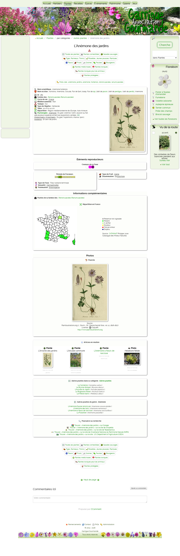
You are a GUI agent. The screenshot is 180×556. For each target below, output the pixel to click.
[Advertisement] (13, 82)
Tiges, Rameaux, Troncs (75, 58)
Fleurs (70, 63)
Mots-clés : (63, 82)
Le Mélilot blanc (83, 394)
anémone (72, 82)
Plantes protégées (91, 75)
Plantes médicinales (83, 67)
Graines (89, 63)
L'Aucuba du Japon (82, 389)
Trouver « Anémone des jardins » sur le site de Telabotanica (91, 430)
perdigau (118, 92)
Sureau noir (164, 160)
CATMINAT (113, 234)
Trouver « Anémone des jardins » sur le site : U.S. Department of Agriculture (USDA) (91, 434)
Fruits (79, 63)
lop (94, 92)
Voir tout (166, 164)
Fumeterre (160, 97)
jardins (79, 82)
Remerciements (74, 524)
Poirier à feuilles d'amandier (163, 93)
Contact (88, 524)
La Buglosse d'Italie (82, 392)
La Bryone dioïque (83, 387)
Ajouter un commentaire (138, 488)
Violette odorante (164, 101)
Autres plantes (105, 381)
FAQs (97, 524)
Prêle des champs (164, 111)
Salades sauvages (110, 54)
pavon (105, 92)
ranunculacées (117, 82)
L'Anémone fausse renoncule (79, 406)
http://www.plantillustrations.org (90, 330)
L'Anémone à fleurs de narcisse (80, 411)
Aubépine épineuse (164, 104)
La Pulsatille (81, 413)
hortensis (94, 82)
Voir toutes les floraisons (165, 119)
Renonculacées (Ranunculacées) (61, 97)
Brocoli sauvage (163, 114)
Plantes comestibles (91, 54)
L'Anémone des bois (81, 408)
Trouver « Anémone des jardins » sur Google (91, 425)
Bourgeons (110, 63)
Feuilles (99, 63)
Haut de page (90, 480)
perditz (131, 92)
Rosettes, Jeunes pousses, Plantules (103, 58)
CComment (96, 509)
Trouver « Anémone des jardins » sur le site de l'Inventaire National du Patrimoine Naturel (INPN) (91, 432)
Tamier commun (163, 108)
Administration (108, 524)
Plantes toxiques (101, 67)
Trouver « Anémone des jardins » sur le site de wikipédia (91, 428)
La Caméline (83, 385)
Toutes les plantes (72, 54)
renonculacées (105, 82)
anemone (86, 82)
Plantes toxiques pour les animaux (91, 71)
